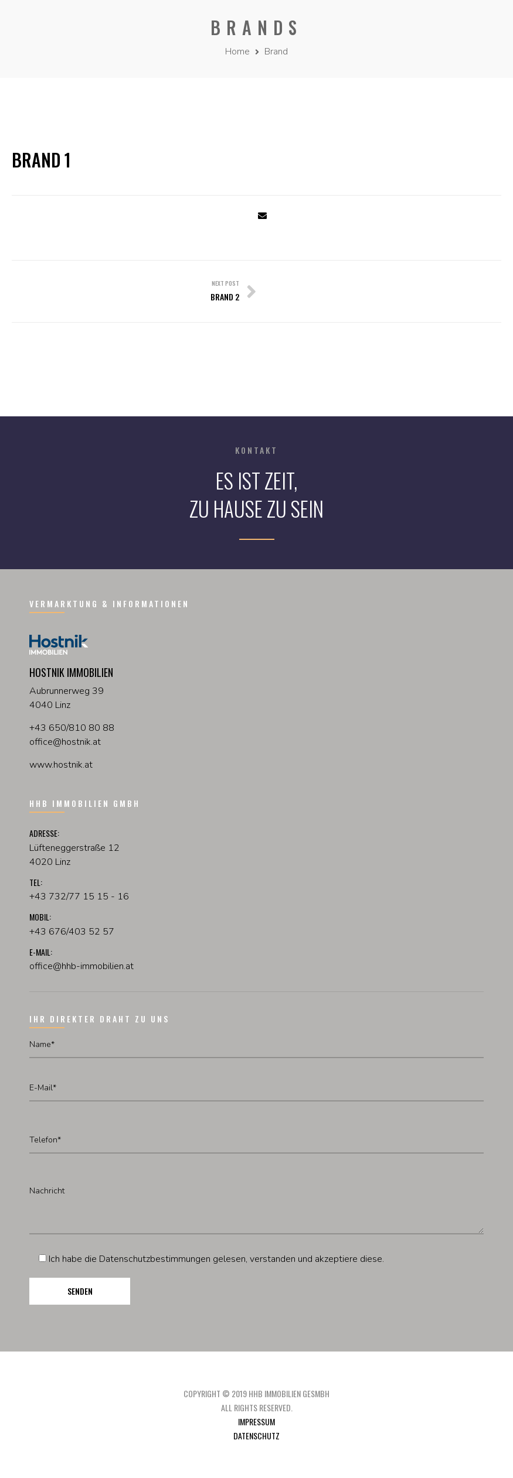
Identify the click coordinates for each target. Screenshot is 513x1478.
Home (237, 51)
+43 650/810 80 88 (71, 727)
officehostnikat (65, 741)
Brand (276, 51)
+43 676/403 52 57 (71, 931)
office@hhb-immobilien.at (81, 966)
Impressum (256, 1421)
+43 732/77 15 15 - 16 (79, 896)
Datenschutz (256, 1435)
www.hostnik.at (61, 764)
